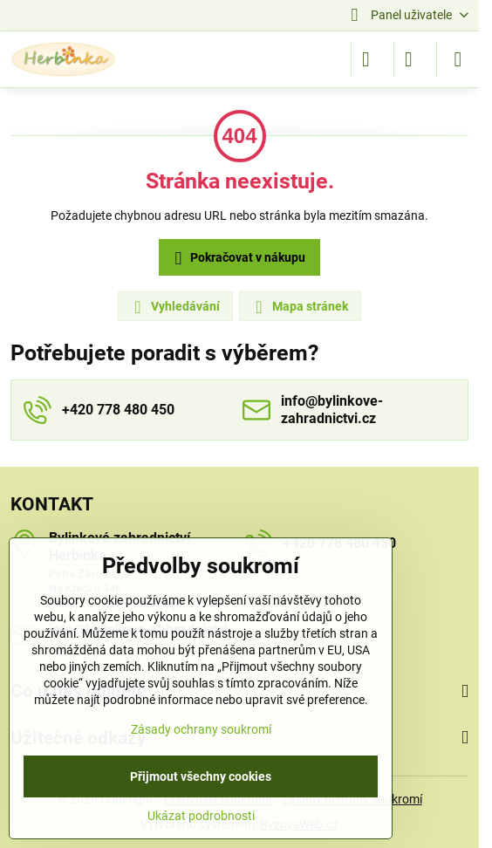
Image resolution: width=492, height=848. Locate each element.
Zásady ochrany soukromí (201, 729)
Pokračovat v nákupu (237, 259)
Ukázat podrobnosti (201, 816)
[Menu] (458, 59)
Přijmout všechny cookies (200, 776)
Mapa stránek (299, 307)
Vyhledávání (174, 307)
